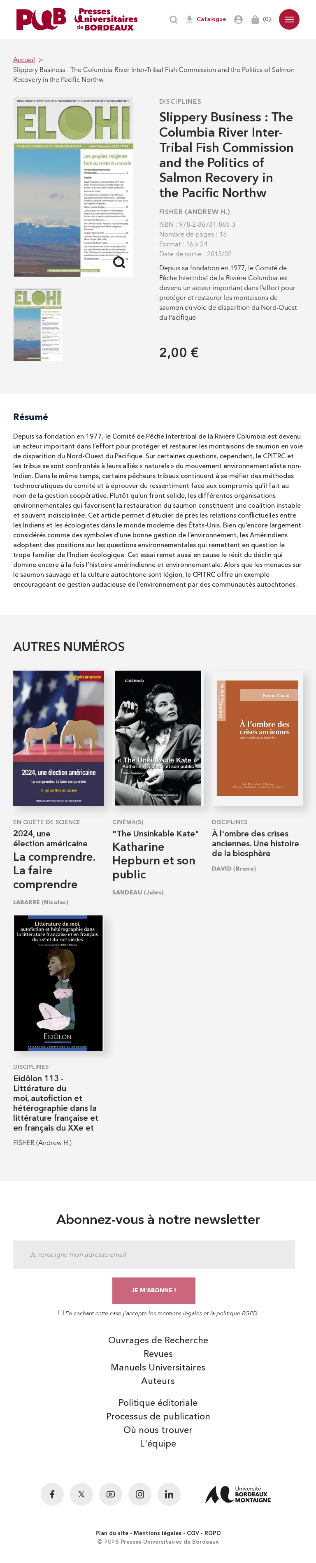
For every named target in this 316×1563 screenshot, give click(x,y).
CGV (193, 1533)
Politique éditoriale (158, 1403)
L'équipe (158, 1444)
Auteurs (158, 1381)
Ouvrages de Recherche (158, 1340)
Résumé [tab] (30, 417)
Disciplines (180, 102)
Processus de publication (158, 1416)
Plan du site (111, 1533)
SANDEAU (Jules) (138, 892)
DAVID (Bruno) (234, 868)
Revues (158, 1354)
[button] (289, 19)
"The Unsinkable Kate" (155, 834)
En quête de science (47, 822)
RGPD (212, 1533)
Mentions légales (157, 1533)
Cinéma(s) (127, 822)
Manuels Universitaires (158, 1368)
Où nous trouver (158, 1430)
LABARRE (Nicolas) (40, 902)
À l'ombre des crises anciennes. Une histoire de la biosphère (255, 844)
